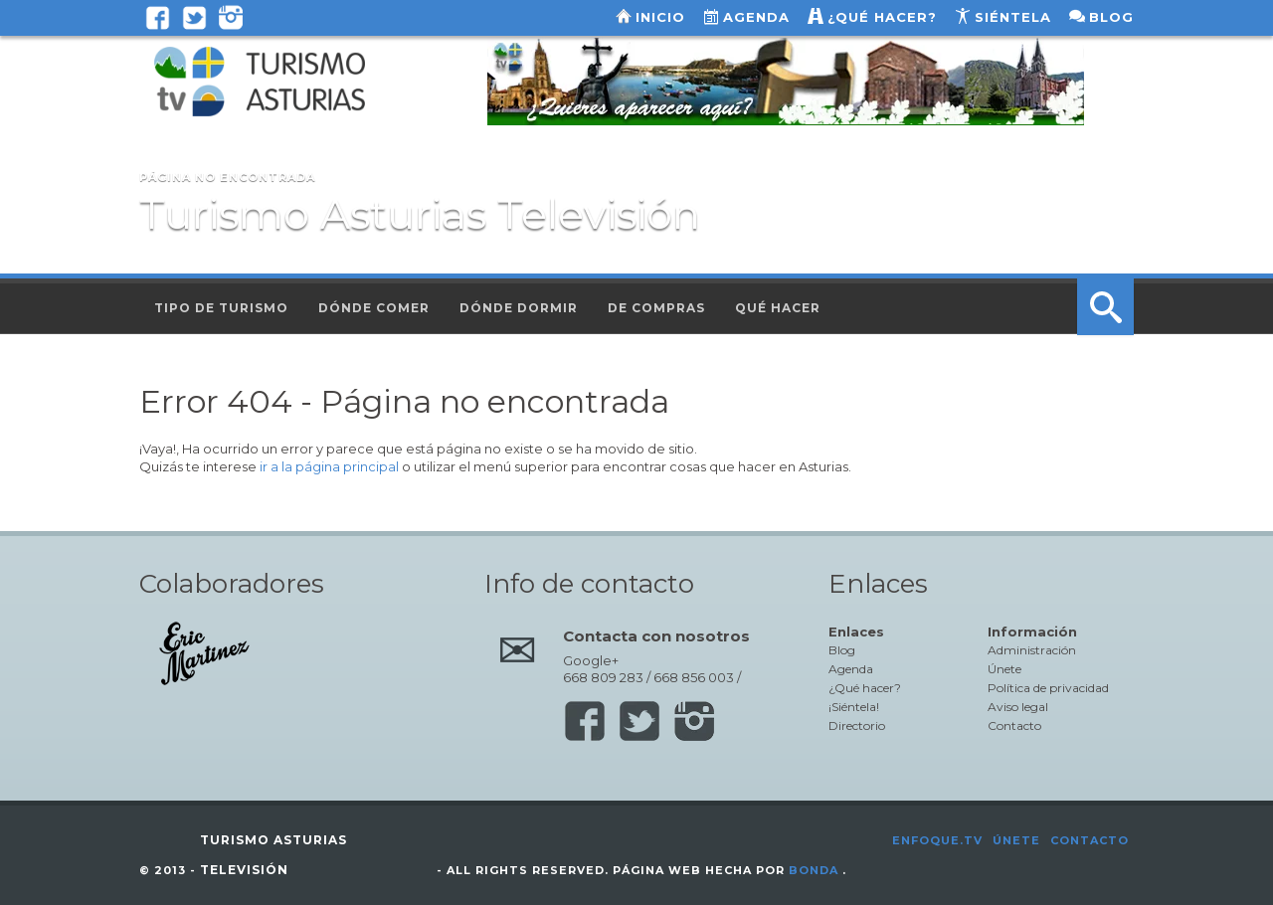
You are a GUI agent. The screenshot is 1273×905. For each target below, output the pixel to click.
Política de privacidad (1048, 687)
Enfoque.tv (937, 840)
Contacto (1014, 725)
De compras (656, 307)
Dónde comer (374, 307)
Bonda (813, 870)
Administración (1032, 649)
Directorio (856, 725)
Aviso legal (1018, 706)
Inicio (660, 17)
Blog (1111, 17)
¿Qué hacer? (882, 17)
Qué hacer (777, 307)
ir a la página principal (329, 466)
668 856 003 (693, 677)
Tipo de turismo (221, 307)
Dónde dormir (518, 307)
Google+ (591, 660)
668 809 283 (603, 677)
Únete (1004, 668)
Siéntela (1013, 17)
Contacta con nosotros (656, 636)
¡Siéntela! (853, 706)
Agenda (756, 17)
